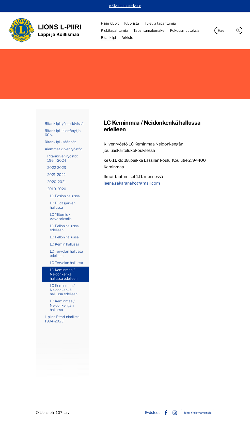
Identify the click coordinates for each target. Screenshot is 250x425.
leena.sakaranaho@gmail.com (132, 183)
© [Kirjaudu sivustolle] (38, 412)
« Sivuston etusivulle (125, 6)
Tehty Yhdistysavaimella (197, 412)
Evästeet (152, 412)
